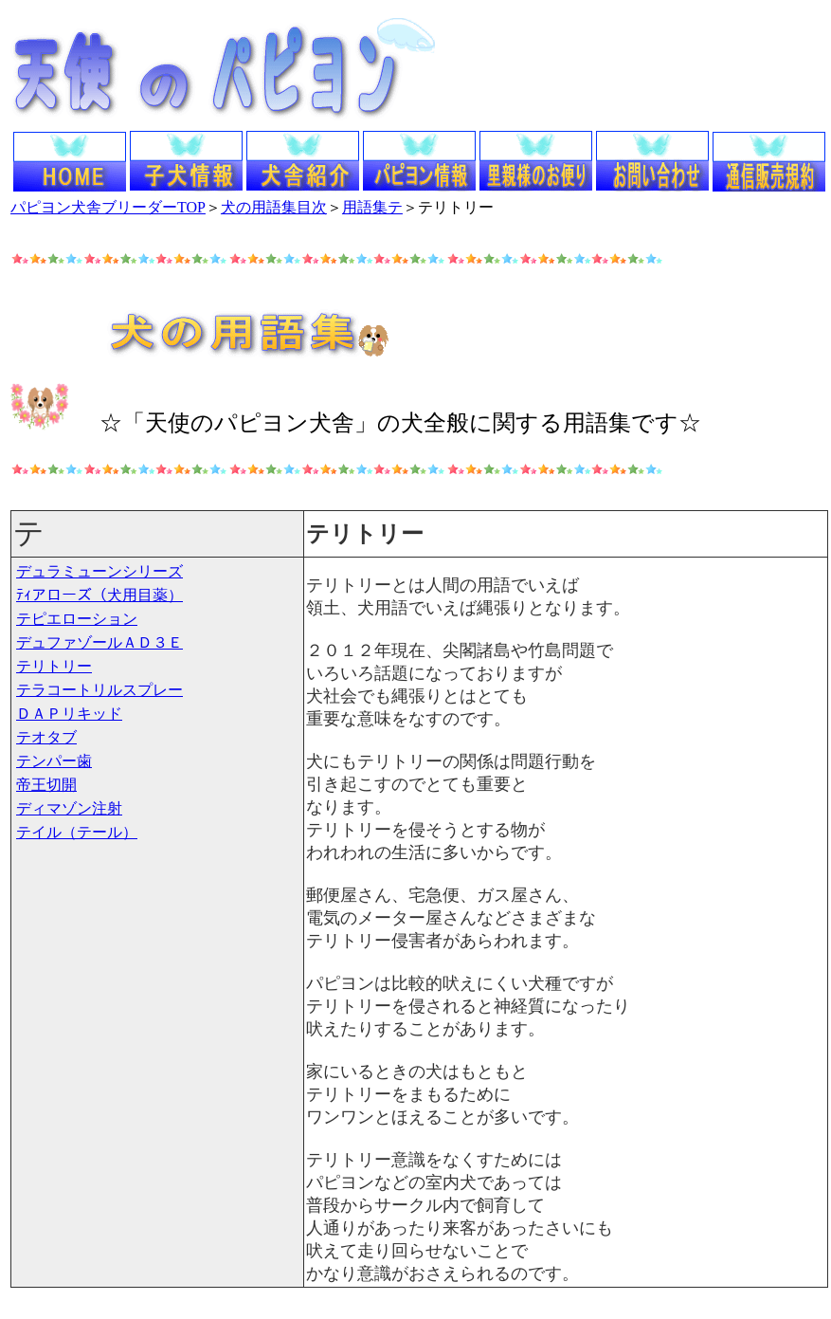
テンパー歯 (54, 761)
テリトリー (54, 666)
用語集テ (372, 207)
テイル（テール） (76, 832)
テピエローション (76, 619)
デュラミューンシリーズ (99, 571)
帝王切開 (46, 785)
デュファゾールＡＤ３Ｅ (99, 642)
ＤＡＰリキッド (69, 713)
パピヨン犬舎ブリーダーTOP (108, 207)
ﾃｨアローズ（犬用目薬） (99, 595)
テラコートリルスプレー (99, 690)
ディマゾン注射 (69, 808)
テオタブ (46, 737)
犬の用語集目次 (274, 207)
